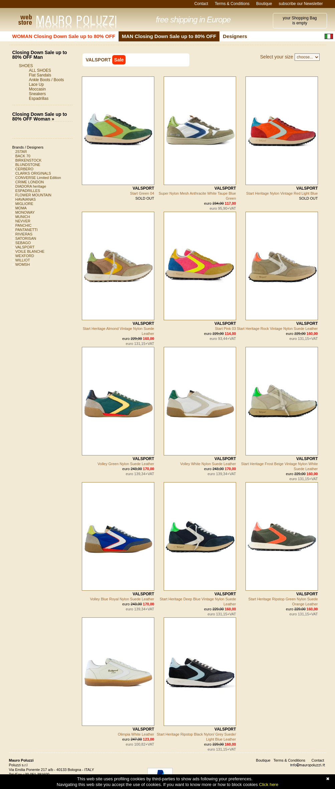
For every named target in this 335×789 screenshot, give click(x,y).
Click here (268, 784)
